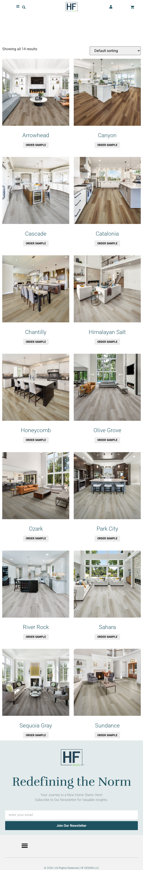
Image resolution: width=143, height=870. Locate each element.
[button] (24, 7)
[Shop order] (115, 50)
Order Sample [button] (36, 145)
